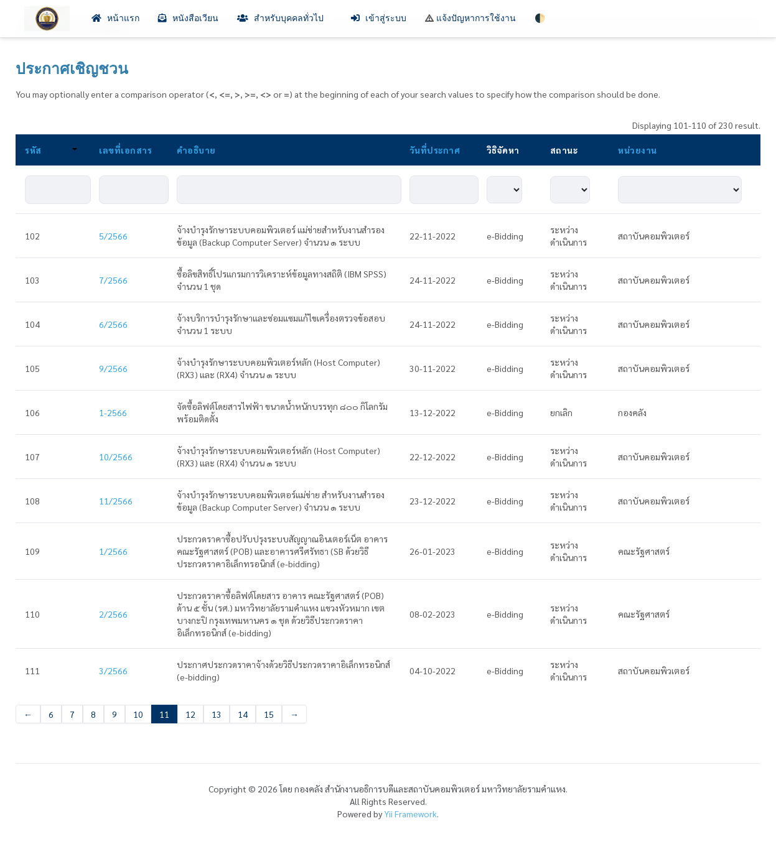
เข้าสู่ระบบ (378, 18)
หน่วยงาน (637, 149)
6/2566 (113, 324)
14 (243, 714)
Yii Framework (410, 813)
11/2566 (116, 500)
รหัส (51, 149)
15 (269, 714)
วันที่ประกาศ (434, 149)
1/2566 (113, 551)
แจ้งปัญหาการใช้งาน (470, 18)
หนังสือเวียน (188, 18)
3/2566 (113, 670)
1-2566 (113, 412)
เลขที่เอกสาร (125, 149)
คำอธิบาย (196, 149)
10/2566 (116, 456)
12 (190, 714)
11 (164, 714)
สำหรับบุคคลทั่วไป (284, 18)
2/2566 (113, 614)
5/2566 (113, 235)
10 (138, 714)
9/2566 (113, 368)
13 (217, 714)
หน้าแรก (115, 18)
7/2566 (113, 279)
